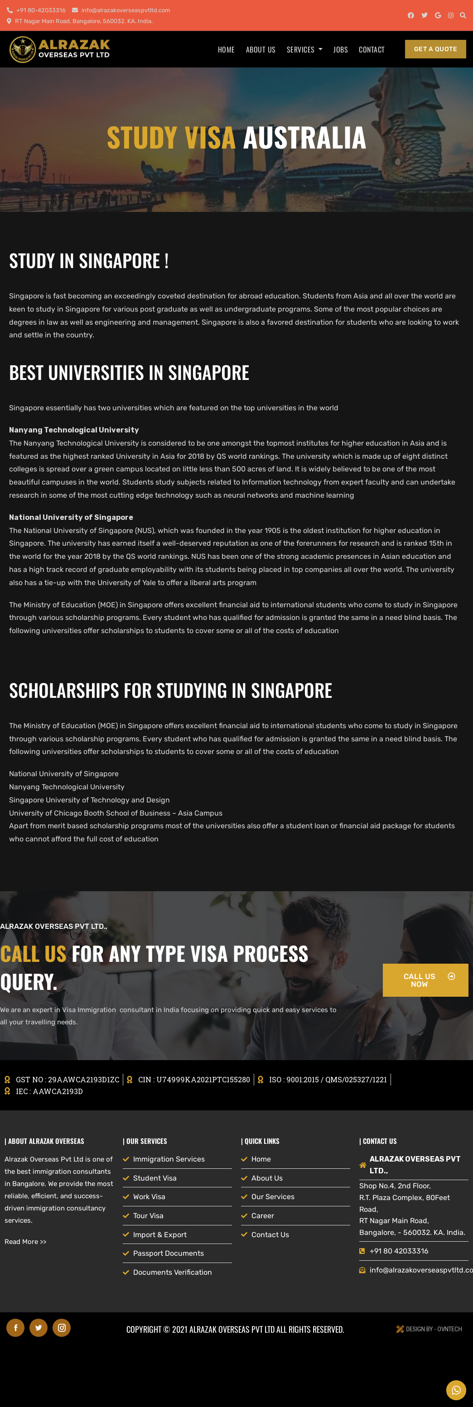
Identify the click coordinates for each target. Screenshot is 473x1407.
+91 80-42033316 (36, 10)
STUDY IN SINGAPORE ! (89, 260)
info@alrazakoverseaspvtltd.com (121, 10)
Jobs (340, 49)
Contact (372, 49)
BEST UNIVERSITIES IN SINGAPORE (129, 371)
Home (226, 49)
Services (301, 49)
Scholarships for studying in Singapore (170, 689)
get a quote (436, 49)
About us (261, 49)
